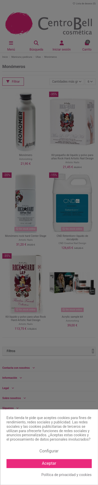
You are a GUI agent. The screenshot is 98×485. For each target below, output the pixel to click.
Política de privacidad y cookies (66, 475)
